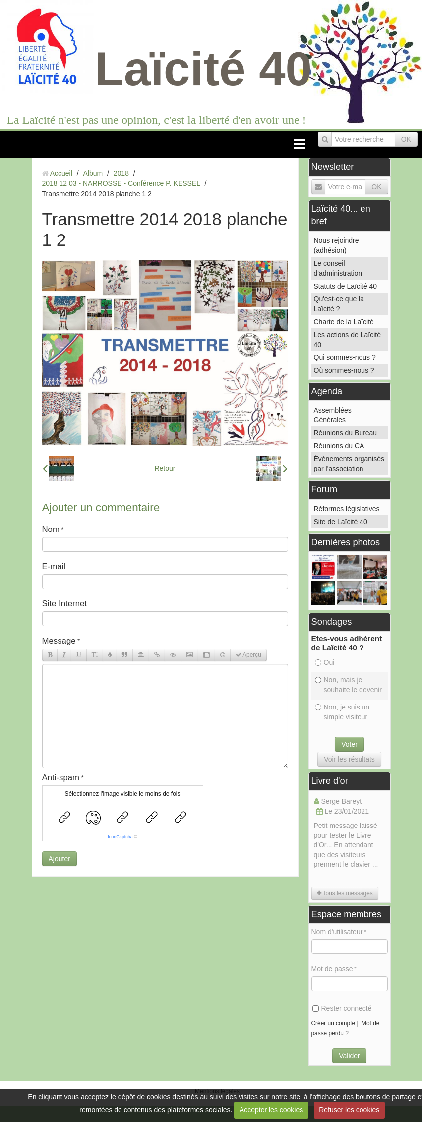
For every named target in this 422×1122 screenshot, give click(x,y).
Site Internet (64, 603)
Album (93, 173)
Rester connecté (342, 1008)
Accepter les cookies (271, 1110)
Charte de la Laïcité (344, 322)
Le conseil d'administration (338, 268)
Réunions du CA (339, 446)
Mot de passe (332, 969)
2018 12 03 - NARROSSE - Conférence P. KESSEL (121, 183)
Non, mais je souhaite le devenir (348, 685)
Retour (164, 468)
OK (406, 139)
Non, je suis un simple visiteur (342, 712)
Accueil (61, 173)
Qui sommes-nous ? (345, 357)
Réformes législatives (347, 509)
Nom (51, 529)
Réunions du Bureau (345, 433)
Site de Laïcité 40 (340, 522)
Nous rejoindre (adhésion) (336, 245)
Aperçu (248, 654)
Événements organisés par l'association (349, 463)
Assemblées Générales (333, 415)
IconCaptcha (120, 836)
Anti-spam (61, 777)
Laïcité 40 (203, 68)
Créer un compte (333, 1023)
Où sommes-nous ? (344, 370)
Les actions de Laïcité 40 (347, 340)
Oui (325, 662)
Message (59, 641)
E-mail (54, 566)
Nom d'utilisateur (337, 932)
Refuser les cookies (349, 1110)
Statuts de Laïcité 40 (345, 286)
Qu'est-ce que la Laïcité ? (339, 304)
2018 (121, 173)
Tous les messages (345, 893)
